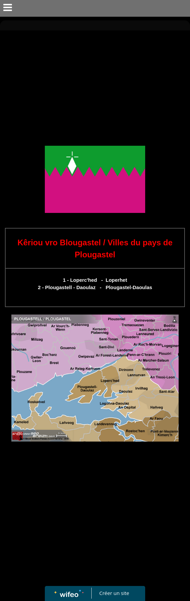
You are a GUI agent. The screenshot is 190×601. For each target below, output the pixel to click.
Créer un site (114, 593)
